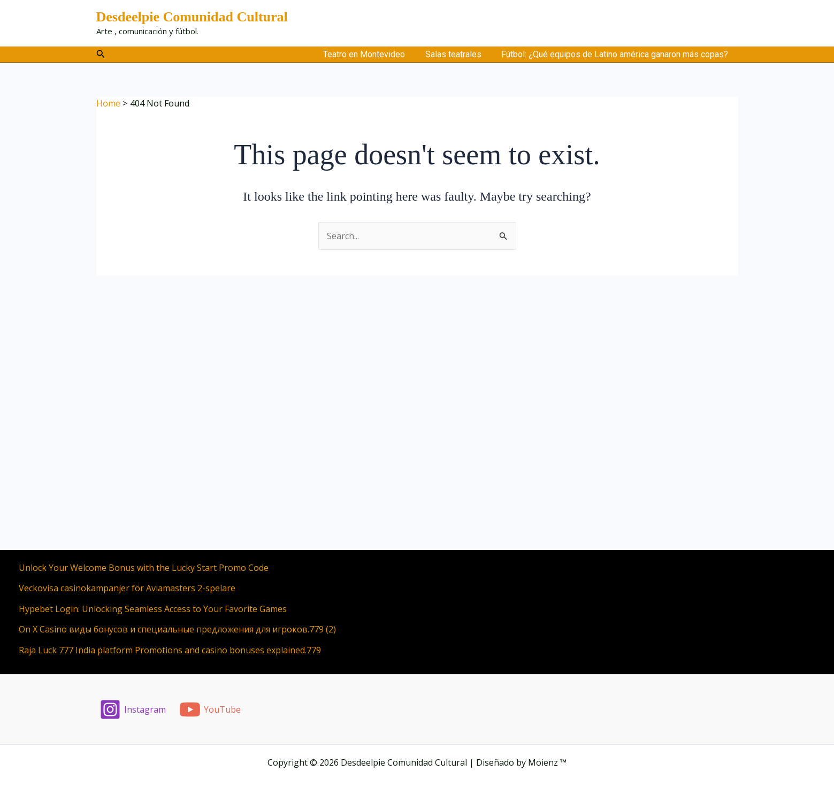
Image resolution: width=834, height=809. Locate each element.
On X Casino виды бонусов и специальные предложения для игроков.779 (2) (177, 629)
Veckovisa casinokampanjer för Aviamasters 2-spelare (127, 588)
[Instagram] (133, 709)
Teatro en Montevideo (371, 54)
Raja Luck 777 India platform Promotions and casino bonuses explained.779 (170, 650)
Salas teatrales (458, 54)
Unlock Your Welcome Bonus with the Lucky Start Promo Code (144, 568)
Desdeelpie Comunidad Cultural (192, 17)
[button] (100, 54)
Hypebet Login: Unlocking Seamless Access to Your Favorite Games (153, 609)
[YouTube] (209, 709)
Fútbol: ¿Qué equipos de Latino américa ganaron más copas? (616, 54)
